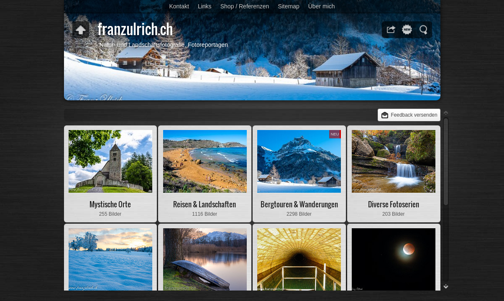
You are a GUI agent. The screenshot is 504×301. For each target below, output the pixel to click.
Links (205, 6)
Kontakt (179, 6)
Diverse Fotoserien (393, 204)
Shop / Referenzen (244, 6)
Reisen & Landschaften (204, 204)
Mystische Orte (110, 204)
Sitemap (288, 6)
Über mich (321, 6)
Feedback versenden (414, 115)
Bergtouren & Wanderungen (299, 204)
